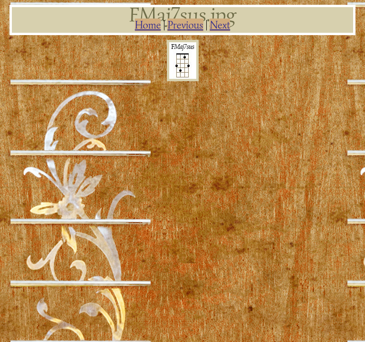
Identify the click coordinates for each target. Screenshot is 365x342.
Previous (185, 25)
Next (220, 25)
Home (148, 25)
